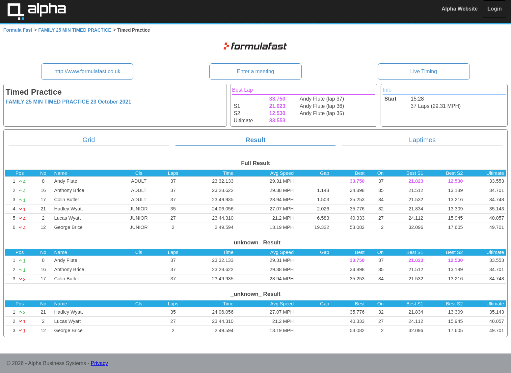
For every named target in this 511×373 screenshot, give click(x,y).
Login (494, 9)
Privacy (99, 363)
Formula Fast (17, 30)
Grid (89, 139)
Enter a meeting (255, 71)
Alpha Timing (36, 11)
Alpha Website (460, 9)
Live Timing (423, 71)
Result (255, 139)
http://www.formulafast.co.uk (87, 71)
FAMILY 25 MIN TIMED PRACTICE (74, 30)
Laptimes (422, 139)
